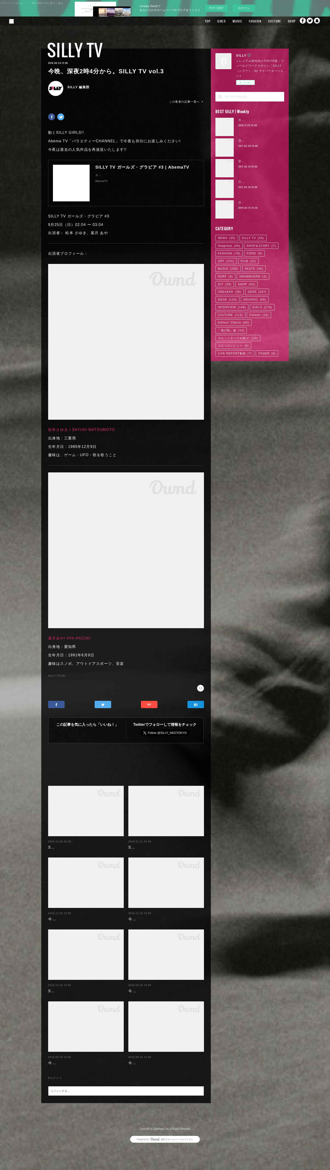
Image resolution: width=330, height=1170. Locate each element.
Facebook (299, 21)
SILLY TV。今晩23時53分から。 (77, 847)
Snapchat (317, 21)
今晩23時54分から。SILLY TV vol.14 (162, 1076)
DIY (224, 284)
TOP (197, 21)
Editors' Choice (233, 322)
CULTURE (264, 21)
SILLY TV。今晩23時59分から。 (77, 998)
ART (226, 261)
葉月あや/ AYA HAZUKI (69, 638)
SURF (225, 276)
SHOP (281, 21)
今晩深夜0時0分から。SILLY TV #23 (161, 919)
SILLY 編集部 (78, 87)
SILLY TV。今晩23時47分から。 (157, 847)
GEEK (257, 291)
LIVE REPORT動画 (235, 353)
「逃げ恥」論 (231, 330)
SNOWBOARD (253, 276)
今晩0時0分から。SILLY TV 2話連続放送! (86, 1076)
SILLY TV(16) (57, 675)
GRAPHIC (254, 299)
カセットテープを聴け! (238, 338)
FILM (248, 261)
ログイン (244, 8)
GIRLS (211, 21)
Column (259, 315)
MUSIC (227, 21)
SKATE (254, 268)
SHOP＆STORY (261, 245)
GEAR (227, 299)
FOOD (254, 253)
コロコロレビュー (233, 345)
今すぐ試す (216, 8)
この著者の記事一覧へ (186, 101)
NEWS (227, 238)
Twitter (308, 21)
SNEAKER (229, 291)
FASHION (245, 21)
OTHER (267, 353)
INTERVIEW (232, 307)
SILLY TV (75, 50)
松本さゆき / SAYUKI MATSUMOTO (81, 430)
